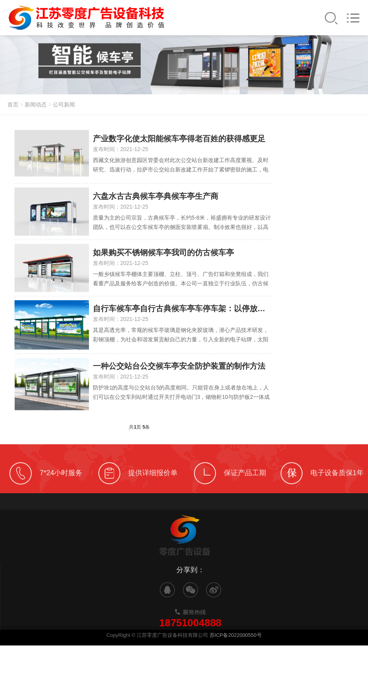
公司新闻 (64, 104)
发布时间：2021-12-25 (121, 149)
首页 (12, 104)
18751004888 (190, 632)
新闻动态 (36, 104)
